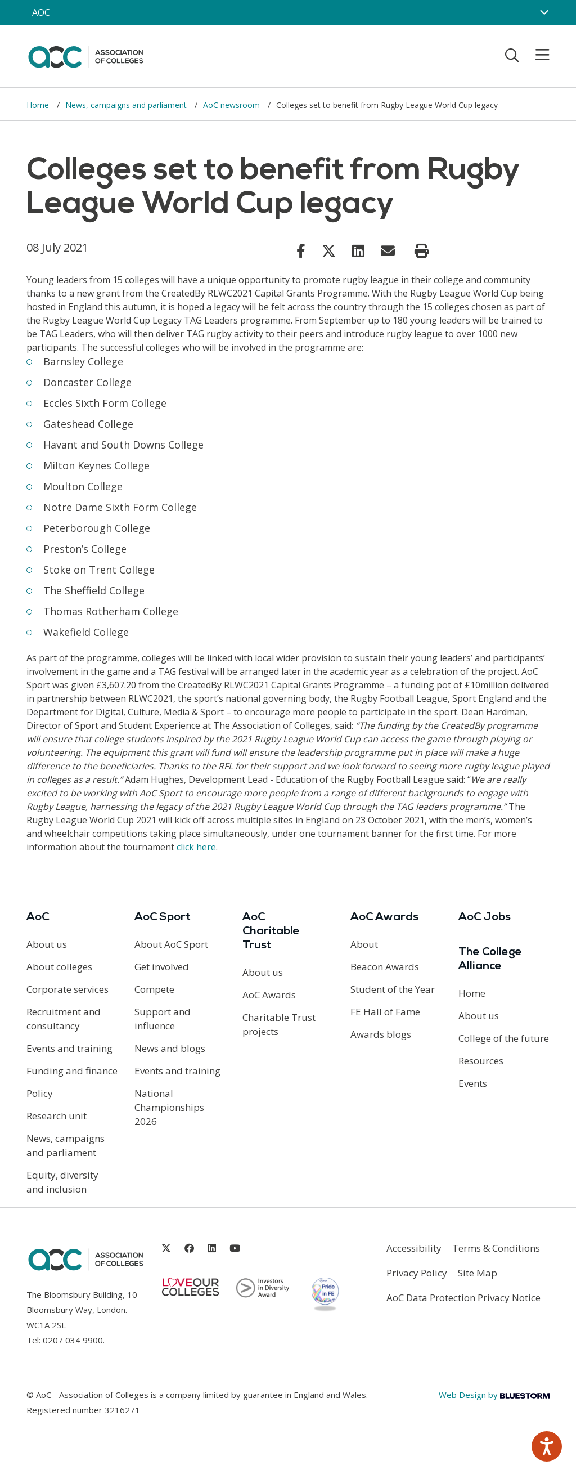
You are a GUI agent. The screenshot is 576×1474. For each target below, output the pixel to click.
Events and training (69, 1048)
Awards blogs (380, 1034)
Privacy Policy (416, 1272)
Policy (39, 1093)
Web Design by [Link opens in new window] (494, 1394)
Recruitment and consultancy (63, 1018)
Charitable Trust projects (279, 1024)
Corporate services (67, 989)
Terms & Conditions (496, 1248)
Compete (154, 989)
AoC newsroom (232, 105)
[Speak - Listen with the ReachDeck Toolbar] (547, 1446)
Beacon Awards (384, 966)
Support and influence (162, 1018)
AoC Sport (162, 917)
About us (46, 944)
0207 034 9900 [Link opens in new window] (73, 1340)
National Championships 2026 (169, 1107)
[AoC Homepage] (85, 55)
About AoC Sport (171, 944)
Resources (480, 1060)
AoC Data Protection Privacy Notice (463, 1297)
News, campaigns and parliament (127, 105)
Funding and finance (72, 1070)
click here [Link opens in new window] (196, 847)
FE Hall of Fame (385, 1011)
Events (472, 1083)
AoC (37, 917)
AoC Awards (269, 994)
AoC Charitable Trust (271, 931)
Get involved (161, 966)
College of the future (503, 1038)
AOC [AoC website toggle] (41, 12)
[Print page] (421, 251)
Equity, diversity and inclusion (62, 1181)
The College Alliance (490, 959)
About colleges (59, 966)
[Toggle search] (512, 55)
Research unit (56, 1115)
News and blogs (169, 1048)
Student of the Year (392, 989)
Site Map (477, 1272)
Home (38, 105)
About (364, 944)
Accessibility (414, 1248)
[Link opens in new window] (300, 250)
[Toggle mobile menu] (535, 55)
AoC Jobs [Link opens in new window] (484, 917)
